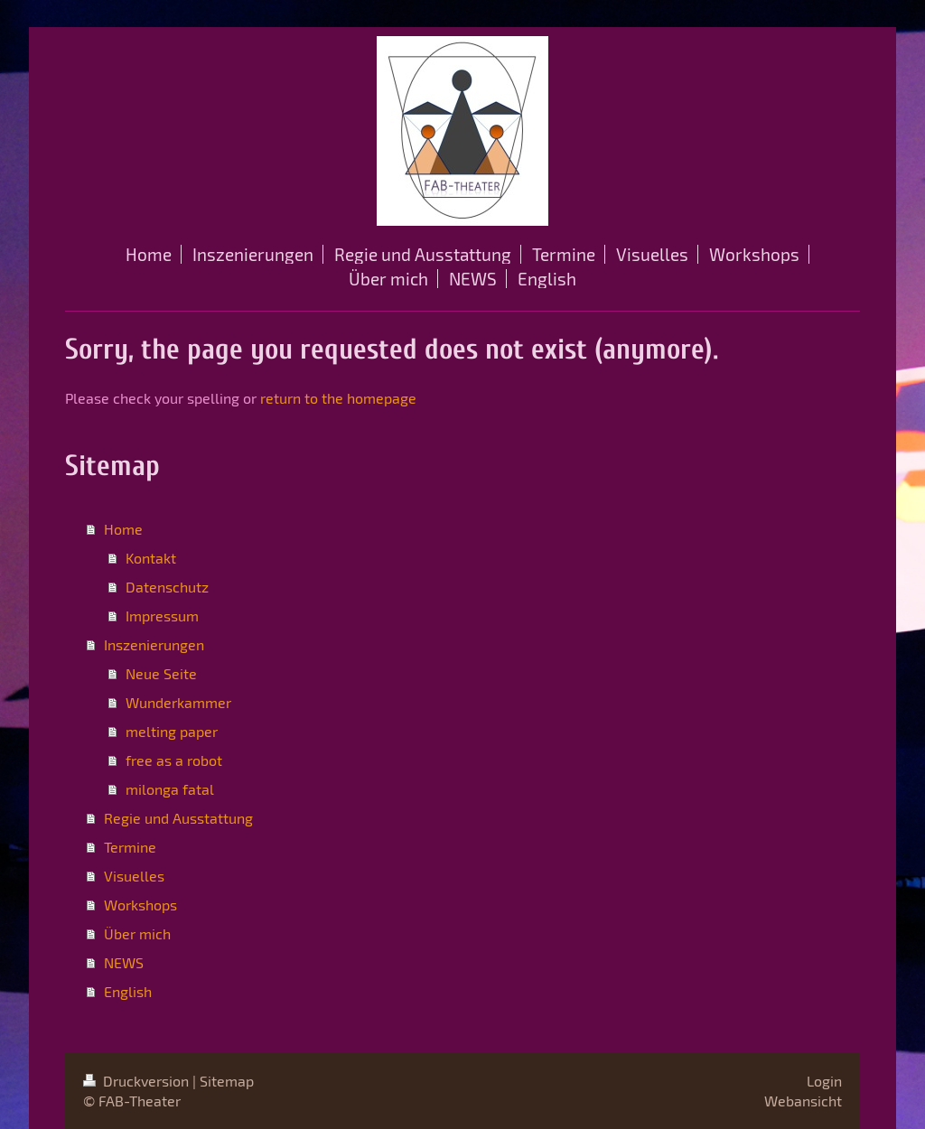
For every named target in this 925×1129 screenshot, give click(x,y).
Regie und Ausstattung (178, 817)
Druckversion (137, 1080)
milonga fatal (170, 789)
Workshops (140, 904)
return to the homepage (338, 397)
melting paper (172, 731)
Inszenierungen (154, 644)
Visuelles (134, 875)
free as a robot (174, 760)
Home (123, 528)
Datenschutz (167, 586)
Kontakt (151, 557)
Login (824, 1080)
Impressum (162, 615)
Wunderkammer (178, 702)
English (128, 991)
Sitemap (227, 1080)
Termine (130, 846)
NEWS (124, 962)
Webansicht (803, 1100)
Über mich (137, 933)
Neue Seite (161, 673)
